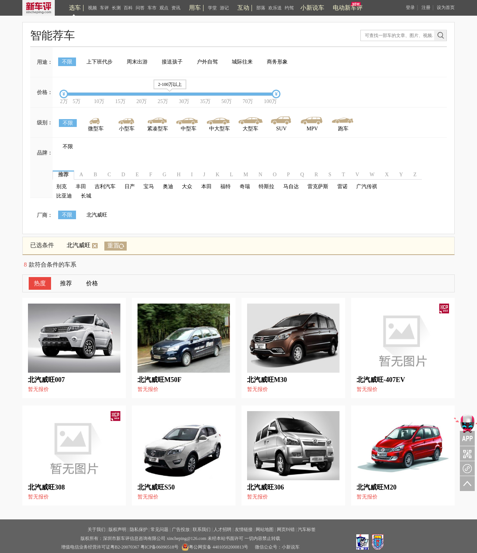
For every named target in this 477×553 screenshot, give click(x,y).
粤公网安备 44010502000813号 (214, 547)
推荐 (66, 283)
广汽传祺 (366, 186)
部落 (260, 7)
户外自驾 (207, 62)
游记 (224, 7)
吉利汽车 (105, 186)
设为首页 (446, 7)
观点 (163, 7)
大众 (187, 186)
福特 (225, 186)
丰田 (81, 186)
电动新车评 (348, 7)
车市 (152, 7)
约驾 (289, 7)
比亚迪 (64, 196)
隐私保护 (139, 529)
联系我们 (202, 529)
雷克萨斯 (317, 186)
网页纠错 (286, 529)
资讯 (175, 7)
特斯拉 (266, 186)
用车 (195, 7)
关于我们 (96, 529)
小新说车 (312, 7)
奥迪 (168, 186)
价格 (92, 283)
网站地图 (265, 529)
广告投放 (181, 529)
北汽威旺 (96, 215)
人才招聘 (222, 529)
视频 (92, 7)
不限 (67, 62)
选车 (75, 7)
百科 (128, 7)
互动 (243, 7)
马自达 (291, 186)
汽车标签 (307, 529)
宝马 (148, 186)
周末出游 (137, 62)
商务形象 (277, 62)
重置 (113, 245)
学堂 (212, 7)
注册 (425, 7)
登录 (410, 7)
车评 (104, 7)
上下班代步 (99, 62)
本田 (206, 186)
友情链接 (244, 529)
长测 (116, 7)
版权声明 (117, 529)
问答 (140, 7)
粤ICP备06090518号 (159, 547)
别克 (61, 186)
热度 (40, 283)
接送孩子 (172, 62)
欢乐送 (275, 7)
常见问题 (159, 529)
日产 (129, 186)
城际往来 (242, 62)
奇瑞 (245, 186)
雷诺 (342, 186)
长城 (86, 196)
